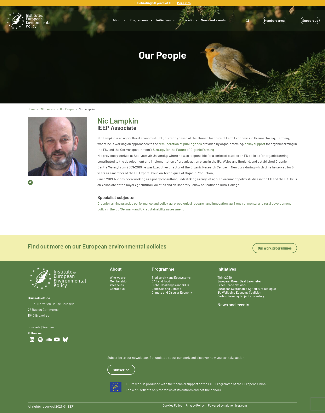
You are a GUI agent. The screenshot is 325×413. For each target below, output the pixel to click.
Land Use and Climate (166, 289)
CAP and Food (161, 281)
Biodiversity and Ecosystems (171, 277)
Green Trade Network (231, 285)
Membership (118, 281)
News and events (213, 20)
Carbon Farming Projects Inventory (240, 296)
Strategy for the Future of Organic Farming (183, 149)
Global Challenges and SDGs (170, 285)
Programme (163, 268)
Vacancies (117, 285)
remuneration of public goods (180, 144)
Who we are (118, 277)
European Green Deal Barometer (239, 281)
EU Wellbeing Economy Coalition (239, 292)
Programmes (141, 20)
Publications (188, 20)
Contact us (117, 289)
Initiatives (165, 20)
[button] (247, 20)
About (119, 20)
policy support (255, 144)
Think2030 (224, 277)
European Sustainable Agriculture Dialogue (246, 289)
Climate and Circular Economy (172, 292)
